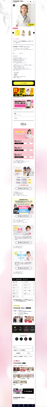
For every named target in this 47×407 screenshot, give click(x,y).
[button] (33, 15)
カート (31, 356)
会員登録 (20, 356)
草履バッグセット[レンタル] (16, 293)
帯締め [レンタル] (16, 287)
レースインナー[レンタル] (26, 282)
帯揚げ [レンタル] (27, 287)
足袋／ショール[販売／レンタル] (16, 296)
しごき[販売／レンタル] (27, 293)
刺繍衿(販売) (15, 28)
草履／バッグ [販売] (27, 290)
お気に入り (16, 356)
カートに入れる (23, 83)
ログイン (26, 356)
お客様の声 (18, 353)
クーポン (28, 353)
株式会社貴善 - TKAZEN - (23, 365)
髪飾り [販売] (15, 282)
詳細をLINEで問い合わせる (24, 188)
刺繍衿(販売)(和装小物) (19, 300)
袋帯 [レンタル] (15, 290)
